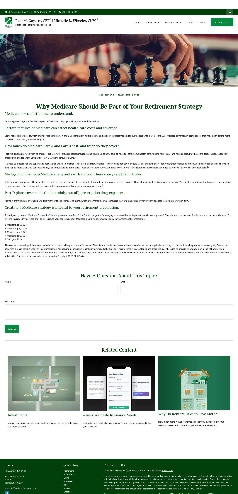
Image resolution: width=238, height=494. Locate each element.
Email (123, 268)
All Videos (68, 485)
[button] (137, 13)
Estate (66, 464)
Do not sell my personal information (174, 483)
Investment (69, 460)
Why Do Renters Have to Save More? (187, 400)
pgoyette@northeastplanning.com (20, 474)
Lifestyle (68, 478)
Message (9, 287)
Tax (65, 471)
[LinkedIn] (229, 3)
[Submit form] (12, 315)
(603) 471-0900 (68, 3)
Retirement (69, 457)
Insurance (68, 467)
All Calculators (70, 488)
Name (8, 268)
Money (67, 474)
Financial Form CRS (116, 451)
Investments (17, 401)
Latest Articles (70, 481)
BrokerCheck (167, 456)
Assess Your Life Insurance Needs (109, 401)
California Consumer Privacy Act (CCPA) (196, 480)
